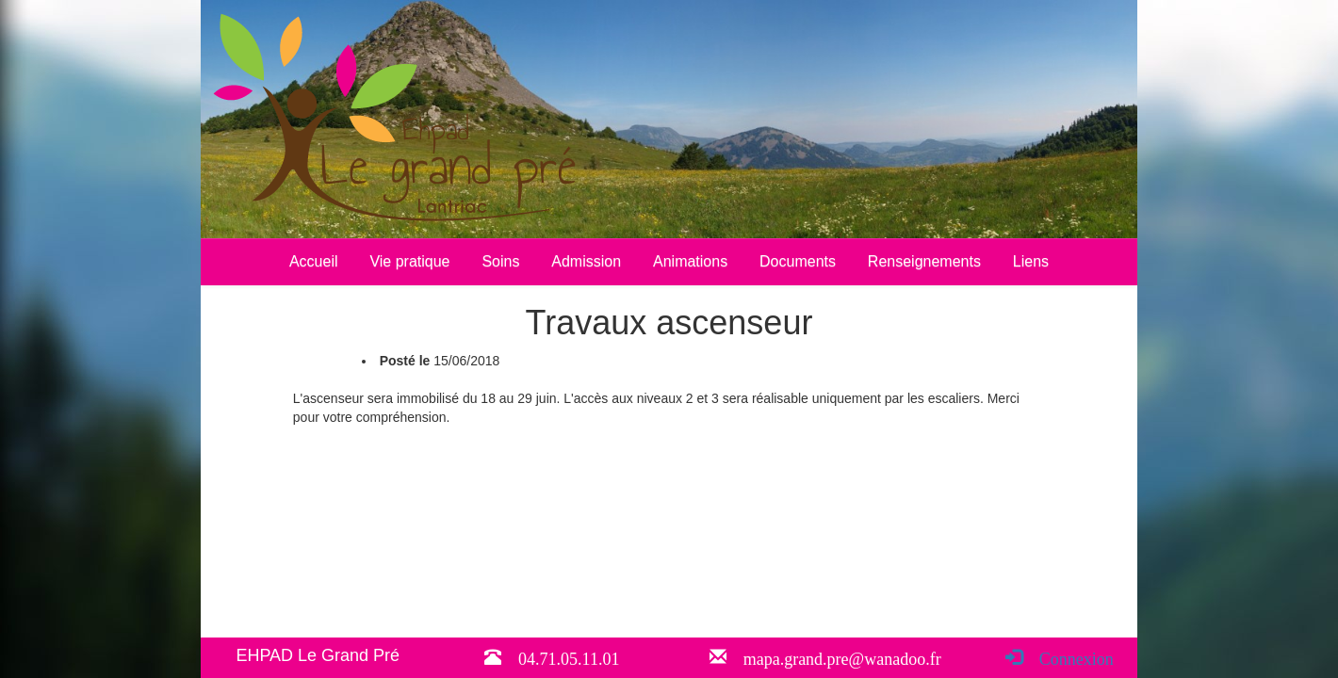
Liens (1031, 261)
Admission (586, 261)
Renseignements (924, 261)
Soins (500, 261)
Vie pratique (409, 261)
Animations (690, 261)
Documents (797, 261)
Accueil (313, 261)
